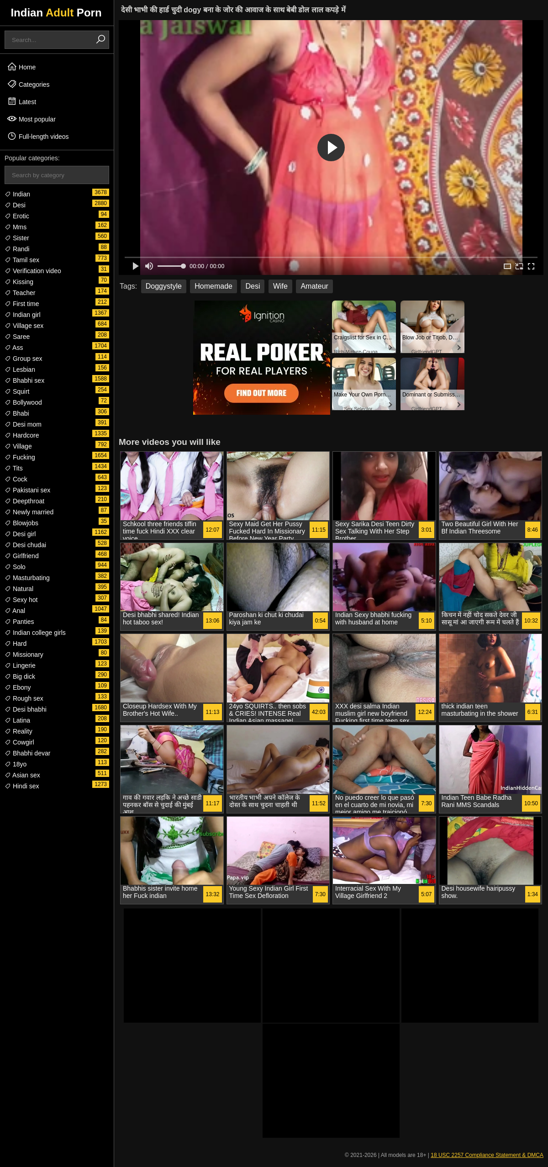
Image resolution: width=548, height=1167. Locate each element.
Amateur (314, 286)
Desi (15, 205)
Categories (28, 84)
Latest (21, 101)
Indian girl (23, 314)
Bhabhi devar (27, 753)
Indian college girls (35, 632)
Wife (280, 286)
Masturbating (27, 577)
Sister (17, 238)
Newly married (29, 512)
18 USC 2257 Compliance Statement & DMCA (487, 1155)
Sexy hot (21, 599)
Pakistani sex (27, 490)
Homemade (213, 286)
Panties (19, 621)
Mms (15, 227)
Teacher (20, 292)
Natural (19, 588)
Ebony (18, 687)
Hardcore (22, 435)
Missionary (24, 654)
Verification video (33, 271)
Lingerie (20, 665)
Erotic (17, 216)
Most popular (31, 119)
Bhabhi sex (24, 380)
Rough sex (24, 698)
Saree (17, 336)
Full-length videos (38, 136)
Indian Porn (56, 12)
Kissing (19, 281)
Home (21, 67)
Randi (17, 249)
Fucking (20, 457)
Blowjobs (21, 523)
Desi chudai (25, 545)
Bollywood (23, 402)
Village (18, 446)
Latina (17, 720)
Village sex (24, 325)
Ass (14, 347)
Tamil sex (22, 260)
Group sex (23, 358)
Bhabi (17, 413)
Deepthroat (24, 501)
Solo (15, 566)
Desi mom (23, 424)
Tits (14, 468)
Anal (15, 610)
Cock (16, 479)
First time (22, 303)
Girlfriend (22, 556)
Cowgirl (19, 742)
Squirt (17, 391)
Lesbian (20, 369)
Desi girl (20, 534)
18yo (15, 764)
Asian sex (22, 775)
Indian (17, 194)
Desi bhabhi (26, 709)
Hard (15, 643)
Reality (18, 731)
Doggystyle (164, 286)
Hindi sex (22, 786)
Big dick (20, 676)
